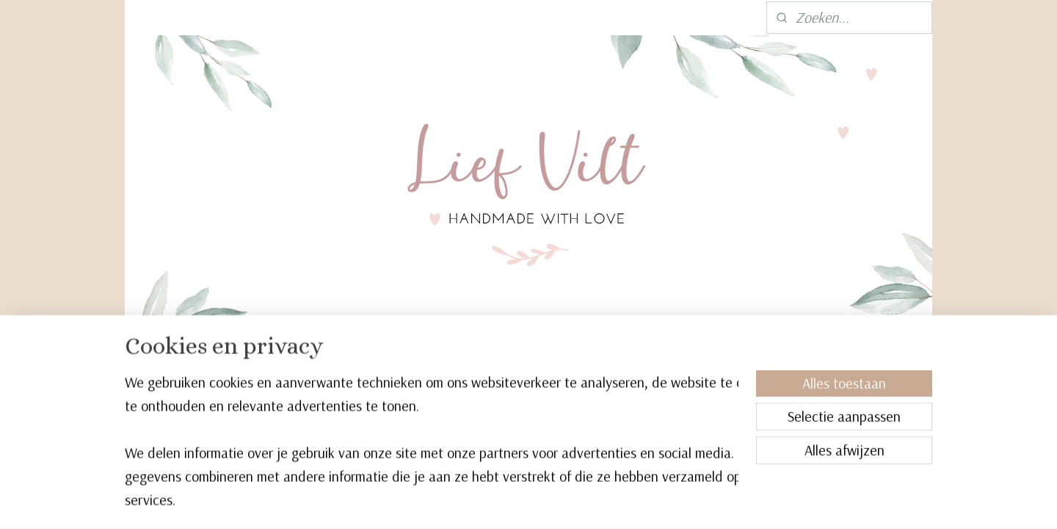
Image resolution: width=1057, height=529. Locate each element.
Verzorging (537, 363)
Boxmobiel (303, 363)
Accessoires (624, 363)
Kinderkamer (391, 363)
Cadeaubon (713, 363)
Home (238, 363)
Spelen (467, 363)
